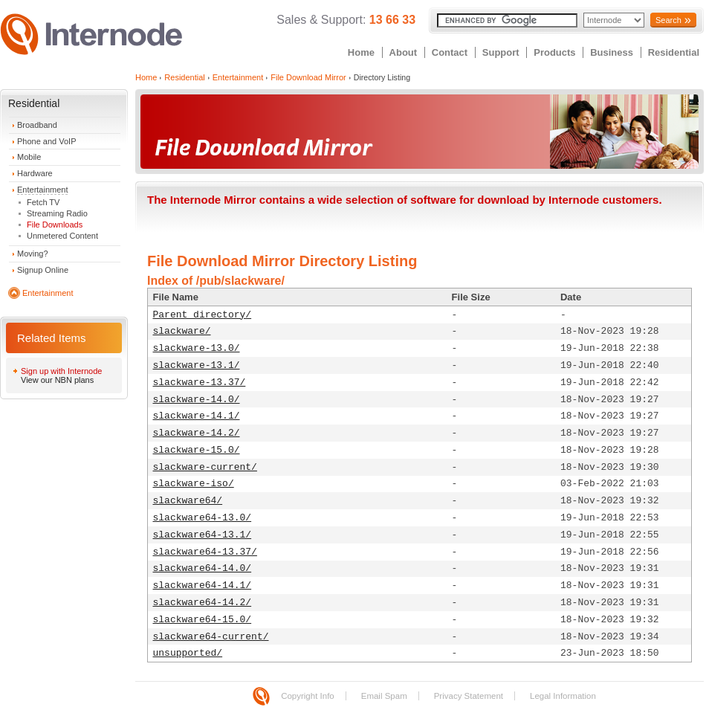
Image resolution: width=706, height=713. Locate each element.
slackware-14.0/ (196, 399)
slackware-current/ (205, 467)
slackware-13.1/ (196, 365)
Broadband (37, 124)
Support (500, 52)
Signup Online (42, 269)
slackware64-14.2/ (202, 602)
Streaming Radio (57, 213)
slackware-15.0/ (196, 450)
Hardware (35, 173)
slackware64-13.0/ (202, 517)
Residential (673, 52)
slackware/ (182, 331)
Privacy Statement (468, 695)
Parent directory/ (202, 314)
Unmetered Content (62, 235)
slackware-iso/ (193, 483)
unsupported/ (188, 653)
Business (611, 52)
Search (668, 20)
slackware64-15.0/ (202, 619)
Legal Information (563, 695)
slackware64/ (188, 500)
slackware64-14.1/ (202, 585)
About (403, 52)
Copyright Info (307, 695)
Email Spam (384, 695)
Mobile (29, 156)
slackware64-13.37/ (205, 552)
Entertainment (42, 189)
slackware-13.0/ (196, 348)
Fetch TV (43, 202)
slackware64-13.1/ (202, 535)
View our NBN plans (57, 379)
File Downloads (54, 224)
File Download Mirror (308, 77)
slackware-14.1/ (196, 416)
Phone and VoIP (47, 141)
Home (361, 52)
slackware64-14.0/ (202, 568)
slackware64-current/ (211, 636)
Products (554, 52)
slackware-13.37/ (199, 382)
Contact (449, 52)
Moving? (32, 253)
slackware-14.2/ (196, 433)
